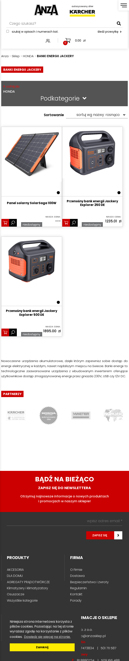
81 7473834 (85, 648)
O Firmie (76, 569)
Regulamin (78, 588)
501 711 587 (108, 648)
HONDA (63, 89)
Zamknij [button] (42, 647)
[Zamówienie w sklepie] (97, 114)
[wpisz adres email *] (64, 521)
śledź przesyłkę (109, 32)
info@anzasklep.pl (91, 636)
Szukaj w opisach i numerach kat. (35, 32)
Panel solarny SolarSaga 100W (31, 203)
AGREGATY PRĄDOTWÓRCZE (28, 582)
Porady (76, 600)
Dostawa (77, 575)
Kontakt (76, 594)
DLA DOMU (15, 575)
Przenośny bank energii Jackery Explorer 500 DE (31, 313)
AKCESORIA (15, 569)
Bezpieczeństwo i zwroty (89, 582)
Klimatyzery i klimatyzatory (27, 588)
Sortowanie (54, 114)
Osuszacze (15, 594)
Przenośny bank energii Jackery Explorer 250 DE (92, 203)
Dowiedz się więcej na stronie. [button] (47, 636)
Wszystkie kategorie (22, 600)
